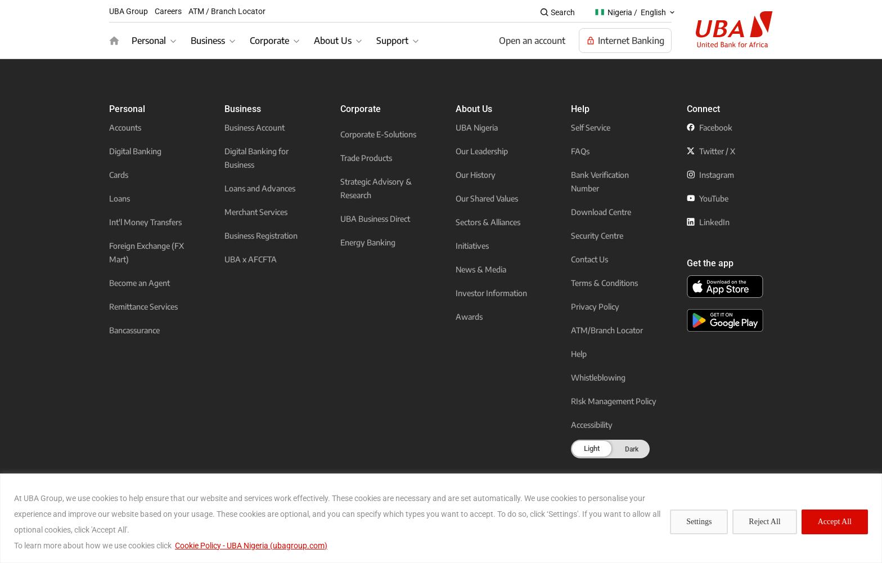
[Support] (399, 40)
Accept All (835, 521)
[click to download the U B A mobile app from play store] (725, 320)
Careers (168, 11)
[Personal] (155, 40)
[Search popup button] (557, 12)
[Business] (214, 40)
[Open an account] (532, 40)
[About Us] (339, 40)
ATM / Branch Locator (227, 11)
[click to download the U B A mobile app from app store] (725, 286)
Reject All (764, 521)
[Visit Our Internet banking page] (625, 40)
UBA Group (128, 11)
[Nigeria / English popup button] (636, 12)
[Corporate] (276, 40)
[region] (441, 518)
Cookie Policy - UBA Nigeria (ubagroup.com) (251, 545)
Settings (699, 521)
